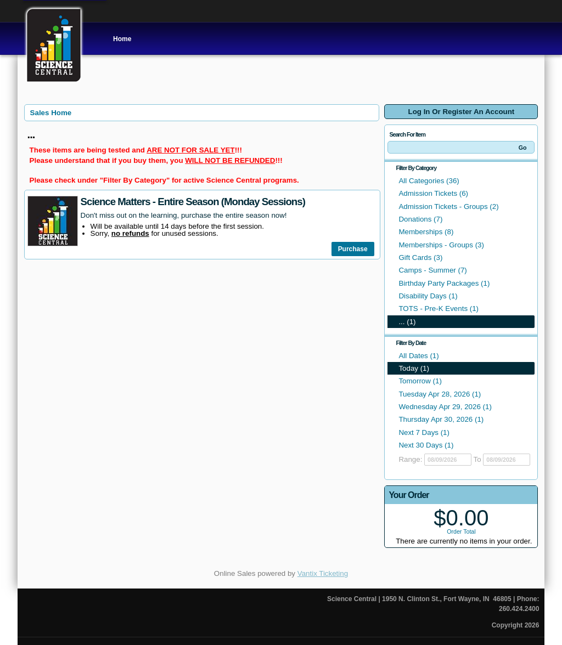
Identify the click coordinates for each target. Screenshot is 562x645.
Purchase (353, 249)
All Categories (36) (428, 181)
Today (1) (413, 368)
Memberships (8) (425, 232)
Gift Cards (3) (420, 257)
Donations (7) (420, 219)
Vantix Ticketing (322, 573)
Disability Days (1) (427, 296)
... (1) (406, 322)
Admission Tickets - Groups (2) (448, 206)
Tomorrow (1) (420, 381)
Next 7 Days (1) (423, 432)
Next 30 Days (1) (425, 445)
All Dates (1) (418, 356)
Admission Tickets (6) (433, 193)
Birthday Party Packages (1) (444, 283)
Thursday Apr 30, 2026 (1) (441, 419)
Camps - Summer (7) (432, 270)
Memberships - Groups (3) (441, 245)
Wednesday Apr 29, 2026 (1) (444, 407)
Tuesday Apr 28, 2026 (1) (439, 394)
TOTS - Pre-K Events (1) (438, 308)
